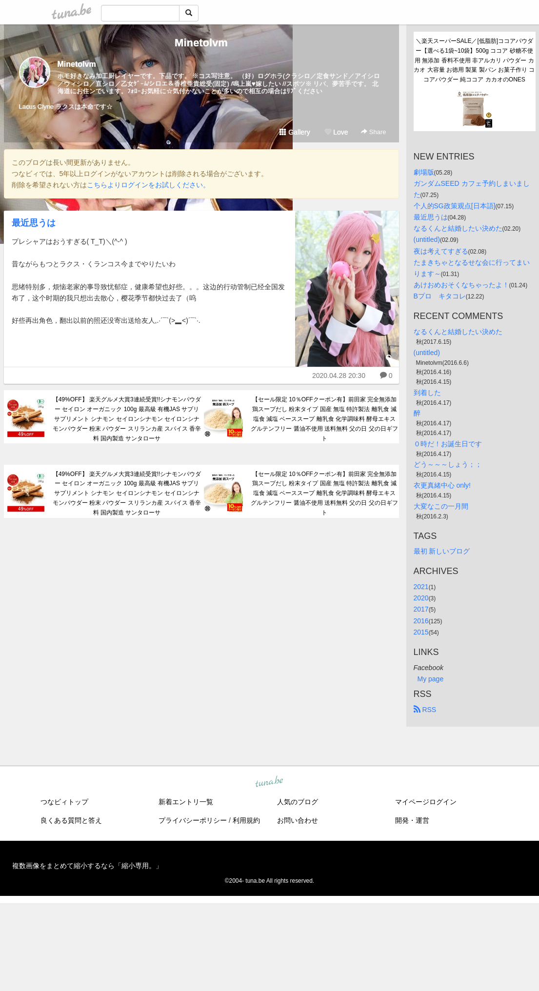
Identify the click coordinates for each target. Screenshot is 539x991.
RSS (425, 710)
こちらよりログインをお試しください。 (148, 185)
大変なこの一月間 (441, 506)
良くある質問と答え (71, 820)
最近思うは (34, 223)
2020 (421, 598)
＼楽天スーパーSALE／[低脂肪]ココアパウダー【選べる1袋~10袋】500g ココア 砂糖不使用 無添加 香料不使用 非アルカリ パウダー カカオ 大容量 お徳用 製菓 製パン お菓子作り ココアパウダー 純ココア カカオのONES (474, 60)
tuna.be (269, 782)
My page (431, 679)
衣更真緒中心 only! (442, 485)
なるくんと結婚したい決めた (458, 228)
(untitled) (427, 239)
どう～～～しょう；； (448, 464)
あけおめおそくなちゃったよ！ (461, 285)
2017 (421, 609)
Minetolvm (201, 43)
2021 (421, 587)
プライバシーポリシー (193, 820)
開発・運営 (412, 820)
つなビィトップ (64, 802)
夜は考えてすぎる (441, 251)
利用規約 (246, 820)
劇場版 (424, 172)
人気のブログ (297, 802)
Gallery (294, 132)
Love (336, 132)
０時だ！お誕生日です (448, 444)
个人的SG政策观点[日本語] (455, 206)
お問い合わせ (297, 820)
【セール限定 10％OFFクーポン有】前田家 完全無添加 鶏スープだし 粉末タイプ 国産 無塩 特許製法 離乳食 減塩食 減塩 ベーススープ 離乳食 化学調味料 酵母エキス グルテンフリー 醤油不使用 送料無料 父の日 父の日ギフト (324, 418)
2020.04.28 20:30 (338, 375)
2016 (421, 621)
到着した (427, 392)
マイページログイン (426, 802)
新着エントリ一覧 (186, 802)
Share (373, 132)
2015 (421, 632)
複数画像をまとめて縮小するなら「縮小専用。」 (87, 866)
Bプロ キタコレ (440, 296)
